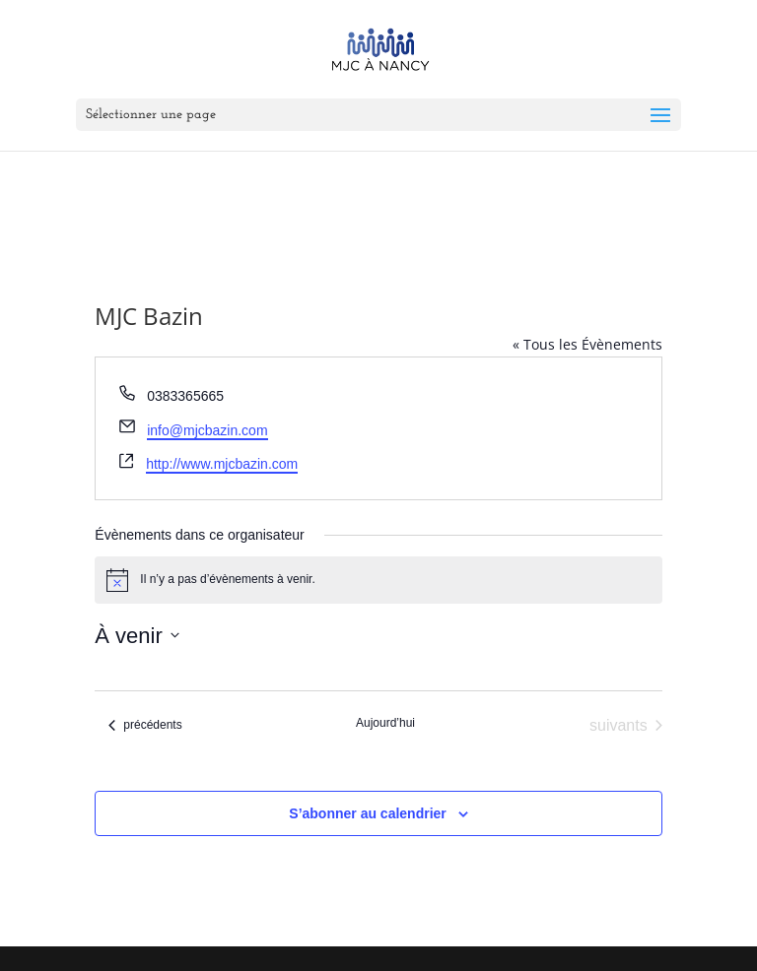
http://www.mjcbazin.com (222, 464)
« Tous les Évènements (587, 344)
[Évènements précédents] (144, 726)
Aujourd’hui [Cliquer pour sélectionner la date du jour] (385, 723)
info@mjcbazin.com (207, 430)
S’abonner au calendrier (368, 813)
